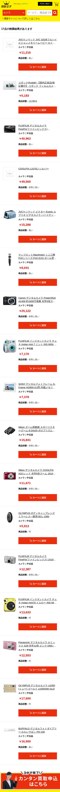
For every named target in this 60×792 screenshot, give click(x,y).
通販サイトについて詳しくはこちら (22, 18)
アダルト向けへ (45, 4)
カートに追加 (39, 67)
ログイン (25, 4)
